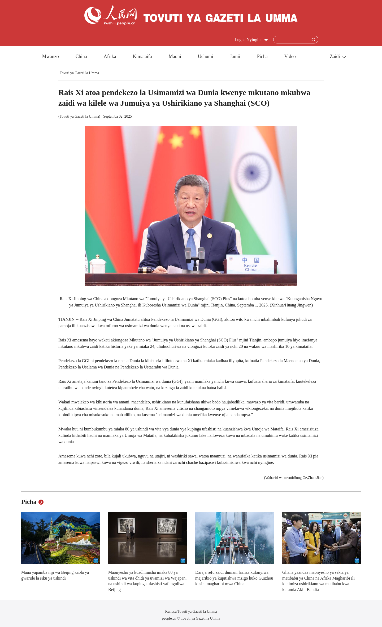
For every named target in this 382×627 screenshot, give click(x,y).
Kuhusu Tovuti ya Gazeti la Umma (191, 611)
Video (290, 56)
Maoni (175, 56)
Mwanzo (50, 56)
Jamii (235, 56)
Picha (262, 56)
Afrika (110, 56)
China (81, 56)
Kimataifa (142, 56)
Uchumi (205, 56)
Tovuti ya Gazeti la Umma (79, 73)
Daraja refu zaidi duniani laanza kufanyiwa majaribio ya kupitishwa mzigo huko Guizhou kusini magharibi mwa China (234, 578)
